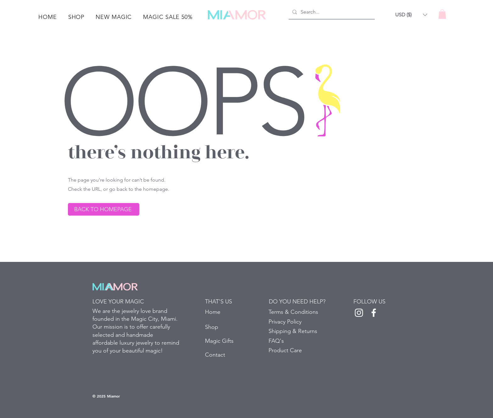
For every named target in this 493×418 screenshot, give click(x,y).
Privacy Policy (285, 321)
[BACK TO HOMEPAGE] (103, 209)
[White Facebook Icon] (373, 312)
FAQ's (276, 340)
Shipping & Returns (293, 331)
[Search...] (331, 12)
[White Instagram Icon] (358, 312)
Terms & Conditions (293, 311)
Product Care (285, 350)
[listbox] (411, 14)
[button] (76, 17)
